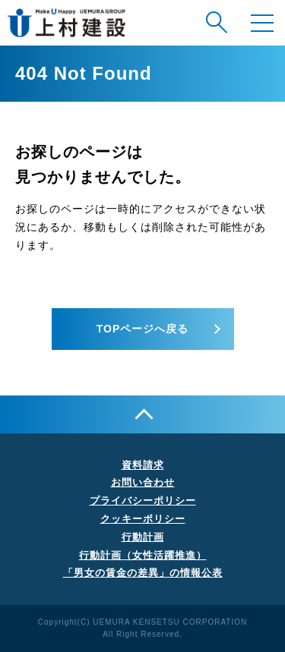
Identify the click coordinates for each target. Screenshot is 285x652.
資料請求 (143, 465)
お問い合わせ (143, 482)
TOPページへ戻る (143, 329)
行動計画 (143, 537)
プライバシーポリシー (143, 500)
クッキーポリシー (142, 518)
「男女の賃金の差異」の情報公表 (143, 572)
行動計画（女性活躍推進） (143, 555)
